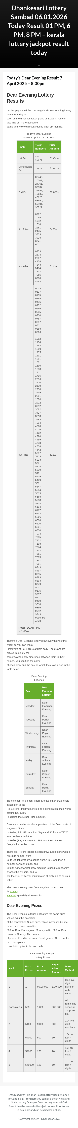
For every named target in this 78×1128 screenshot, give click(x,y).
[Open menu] (39, 65)
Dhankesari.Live (50, 1118)
